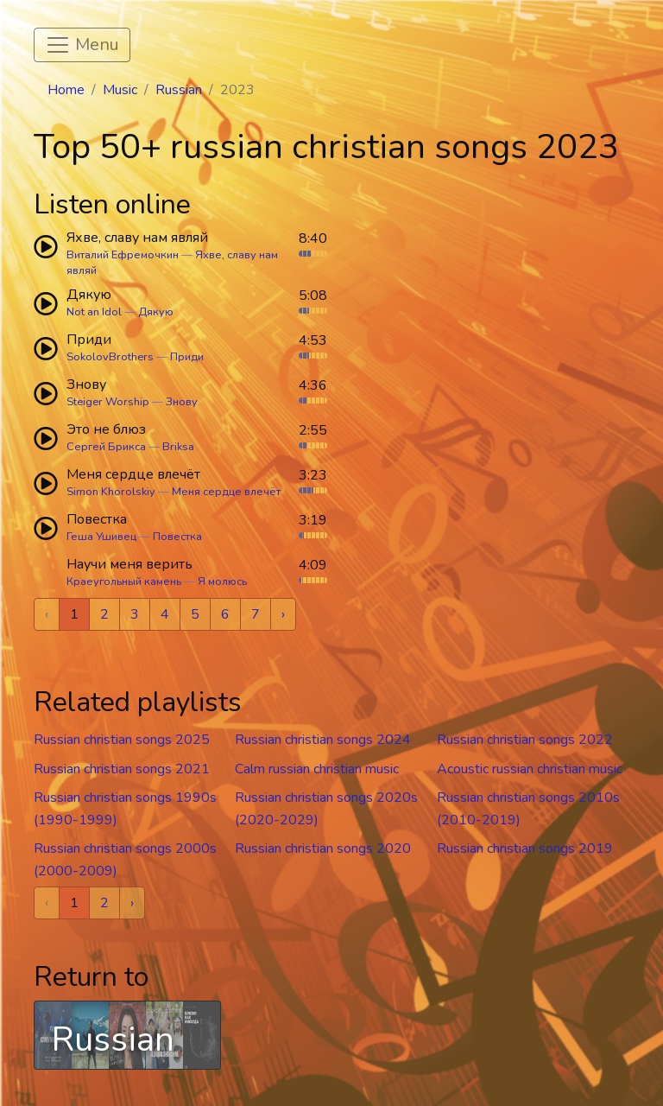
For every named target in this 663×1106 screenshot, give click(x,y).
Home (66, 89)
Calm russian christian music (317, 769)
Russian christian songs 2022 (525, 739)
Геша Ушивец (101, 536)
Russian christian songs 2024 (323, 739)
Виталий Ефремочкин (122, 255)
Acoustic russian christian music (529, 769)
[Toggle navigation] (82, 45)
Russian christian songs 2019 (525, 848)
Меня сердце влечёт (226, 491)
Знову (182, 402)
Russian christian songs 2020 (323, 848)
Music (120, 89)
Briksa (178, 446)
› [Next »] (283, 614)
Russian (178, 89)
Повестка (177, 536)
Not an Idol (94, 312)
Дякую (156, 312)
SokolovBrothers (110, 357)
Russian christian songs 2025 (122, 739)
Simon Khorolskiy (110, 491)
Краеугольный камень (123, 581)
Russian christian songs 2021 (122, 769)
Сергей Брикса (106, 446)
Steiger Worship (107, 402)
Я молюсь (222, 581)
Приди (187, 357)
